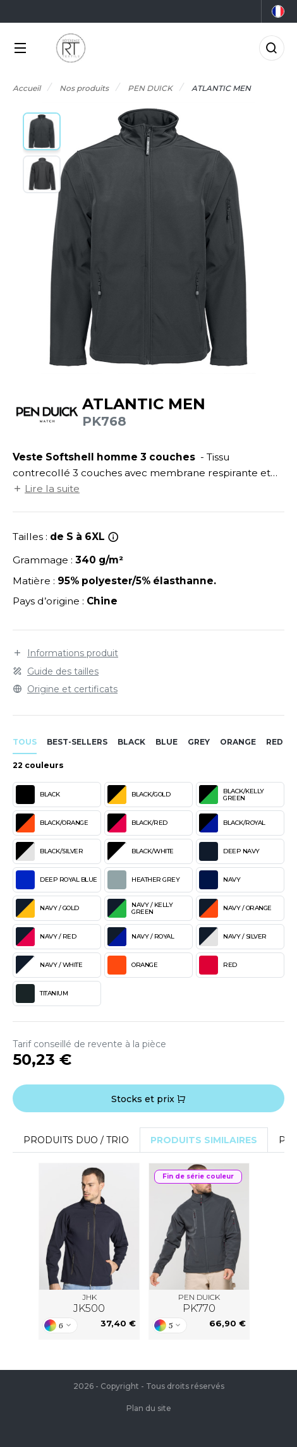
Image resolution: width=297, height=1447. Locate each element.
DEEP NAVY (229, 851)
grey (199, 742)
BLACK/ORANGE (52, 823)
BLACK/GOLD (138, 794)
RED (218, 965)
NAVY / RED (46, 936)
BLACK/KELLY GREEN (231, 794)
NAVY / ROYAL (140, 936)
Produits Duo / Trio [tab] (76, 1140)
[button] (42, 131)
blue (166, 742)
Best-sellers (77, 742)
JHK (89, 1303)
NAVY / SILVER (233, 936)
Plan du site (148, 1408)
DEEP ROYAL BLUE (56, 879)
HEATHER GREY (143, 879)
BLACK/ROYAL (232, 823)
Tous (25, 742)
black (131, 742)
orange (238, 742)
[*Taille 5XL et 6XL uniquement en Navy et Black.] (113, 536)
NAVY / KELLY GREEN (140, 908)
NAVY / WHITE (49, 965)
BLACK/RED (137, 823)
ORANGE (132, 965)
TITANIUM (42, 993)
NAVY (219, 879)
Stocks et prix (148, 1099)
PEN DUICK (199, 1303)
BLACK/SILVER (49, 851)
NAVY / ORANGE (235, 908)
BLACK (38, 794)
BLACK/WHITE (140, 851)
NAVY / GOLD (47, 908)
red (274, 742)
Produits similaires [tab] (203, 1140)
